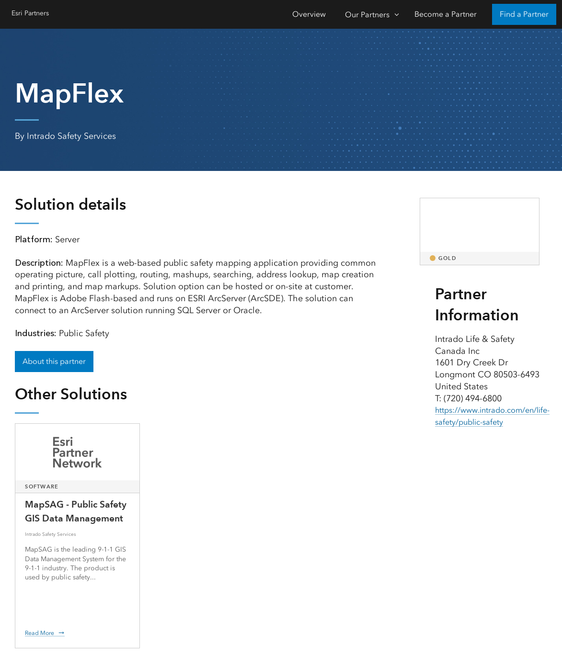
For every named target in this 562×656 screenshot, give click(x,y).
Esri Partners (33, 13)
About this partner (54, 361)
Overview (309, 14)
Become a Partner (445, 14)
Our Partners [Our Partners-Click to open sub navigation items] (367, 14)
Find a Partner (524, 14)
